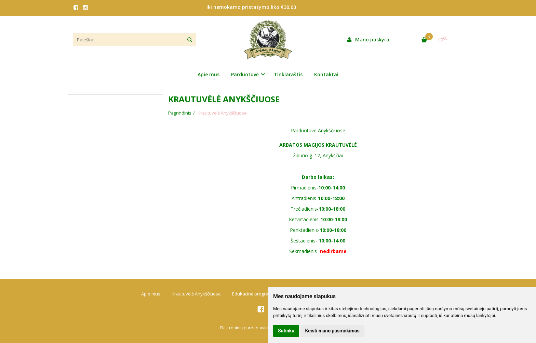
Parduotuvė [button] (245, 74)
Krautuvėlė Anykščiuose (196, 294)
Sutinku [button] (286, 330)
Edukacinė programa (253, 294)
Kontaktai (326, 74)
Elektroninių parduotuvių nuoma (251, 328)
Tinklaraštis (288, 74)
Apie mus (208, 74)
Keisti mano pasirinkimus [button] (332, 330)
